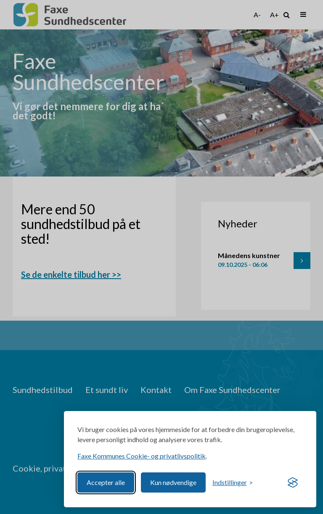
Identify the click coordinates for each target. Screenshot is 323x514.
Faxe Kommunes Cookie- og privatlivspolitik (141, 456)
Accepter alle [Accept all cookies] (106, 482)
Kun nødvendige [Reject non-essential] (173, 482)
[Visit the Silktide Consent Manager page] (293, 482)
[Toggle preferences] (232, 482)
